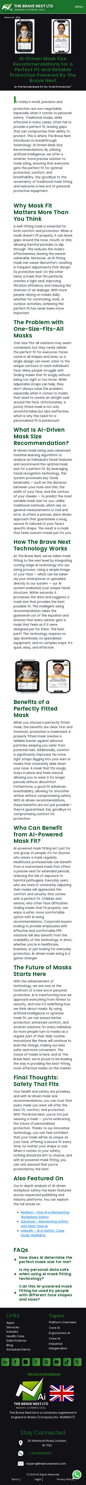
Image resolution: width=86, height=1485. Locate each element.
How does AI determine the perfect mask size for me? (43, 1259)
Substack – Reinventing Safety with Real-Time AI (44, 1223)
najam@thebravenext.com (46, 1463)
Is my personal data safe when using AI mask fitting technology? (42, 1274)
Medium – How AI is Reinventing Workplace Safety (45, 1214)
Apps (10, 1323)
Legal (38, 1479)
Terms (15, 1479)
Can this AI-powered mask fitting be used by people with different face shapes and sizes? (43, 1293)
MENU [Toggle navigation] (79, 7)
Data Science (16, 1340)
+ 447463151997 (39, 1453)
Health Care (15, 1336)
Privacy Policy (65, 1479)
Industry (12, 1331)
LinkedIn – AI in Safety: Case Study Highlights (42, 1233)
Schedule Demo (18, 1349)
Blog (9, 1345)
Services (12, 1327)
